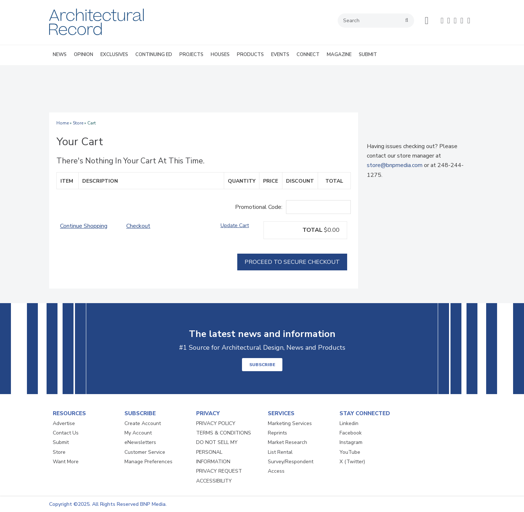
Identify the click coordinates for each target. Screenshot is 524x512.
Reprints (277, 432)
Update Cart (235, 225)
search (406, 20)
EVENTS (280, 54)
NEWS (60, 54)
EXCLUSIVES (114, 54)
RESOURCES (69, 413)
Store (78, 123)
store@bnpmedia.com (394, 165)
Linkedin (349, 423)
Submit (61, 442)
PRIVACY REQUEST (219, 471)
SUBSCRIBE (262, 365)
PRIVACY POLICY (215, 423)
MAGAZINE (339, 54)
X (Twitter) (352, 461)
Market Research (287, 442)
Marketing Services (290, 423)
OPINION (83, 54)
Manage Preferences (148, 461)
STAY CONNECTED (365, 413)
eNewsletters (140, 442)
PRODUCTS (250, 54)
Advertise (64, 423)
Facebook (351, 432)
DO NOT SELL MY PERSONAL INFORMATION (217, 452)
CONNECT (308, 54)
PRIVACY (208, 413)
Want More (66, 461)
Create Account (142, 423)
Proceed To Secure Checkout (292, 262)
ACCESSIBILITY (214, 480)
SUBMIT (368, 54)
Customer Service (144, 452)
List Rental (280, 452)
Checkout (138, 226)
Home (62, 123)
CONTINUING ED (153, 54)
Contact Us (66, 432)
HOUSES (220, 54)
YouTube (350, 452)
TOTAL (312, 230)
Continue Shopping (83, 226)
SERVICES (281, 413)
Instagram (351, 442)
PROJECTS (191, 54)
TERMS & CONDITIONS (223, 432)
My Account (138, 432)
